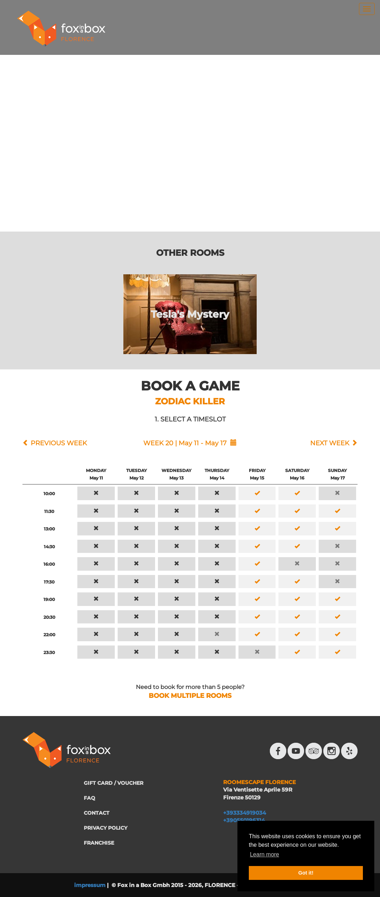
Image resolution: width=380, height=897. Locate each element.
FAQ (89, 798)
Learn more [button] (264, 854)
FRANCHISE (99, 843)
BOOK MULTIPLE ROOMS (190, 696)
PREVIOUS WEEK (59, 443)
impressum (90, 885)
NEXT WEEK (329, 443)
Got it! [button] (305, 873)
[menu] (367, 9)
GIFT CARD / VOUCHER (113, 783)
